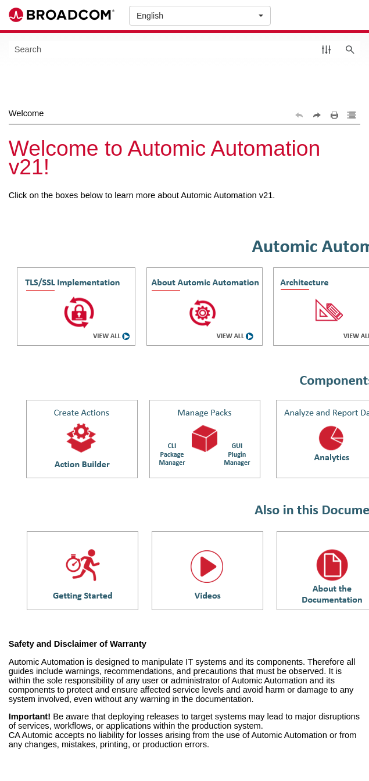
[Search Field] (185, 49)
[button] (326, 49)
